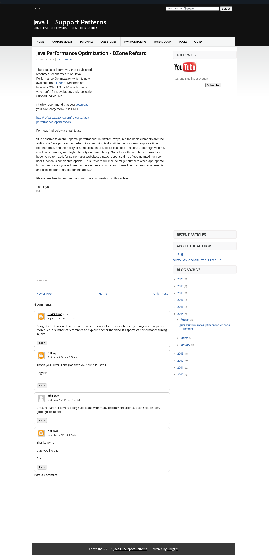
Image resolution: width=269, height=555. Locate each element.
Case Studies (108, 41)
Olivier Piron (55, 314)
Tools (183, 41)
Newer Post (44, 293)
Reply (42, 342)
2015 (180, 307)
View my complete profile (197, 260)
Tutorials (86, 41)
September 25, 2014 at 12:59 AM (64, 400)
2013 (180, 353)
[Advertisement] (131, 97)
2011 (180, 367)
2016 (180, 300)
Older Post (160, 293)
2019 (180, 286)
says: (65, 314)
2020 (180, 279)
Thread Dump (162, 41)
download (82, 104)
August (185, 319)
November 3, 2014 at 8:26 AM (62, 434)
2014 (180, 314)
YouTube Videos (61, 41)
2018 (180, 293)
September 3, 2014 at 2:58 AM (62, 357)
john (50, 396)
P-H (50, 353)
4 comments (64, 59)
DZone (60, 83)
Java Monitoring (135, 41)
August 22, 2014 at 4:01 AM (61, 318)
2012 (180, 360)
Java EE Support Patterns (69, 22)
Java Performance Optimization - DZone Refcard (91, 53)
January (186, 345)
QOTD (198, 41)
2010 (180, 374)
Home (40, 41)
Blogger (172, 549)
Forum (39, 8)
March (185, 338)
